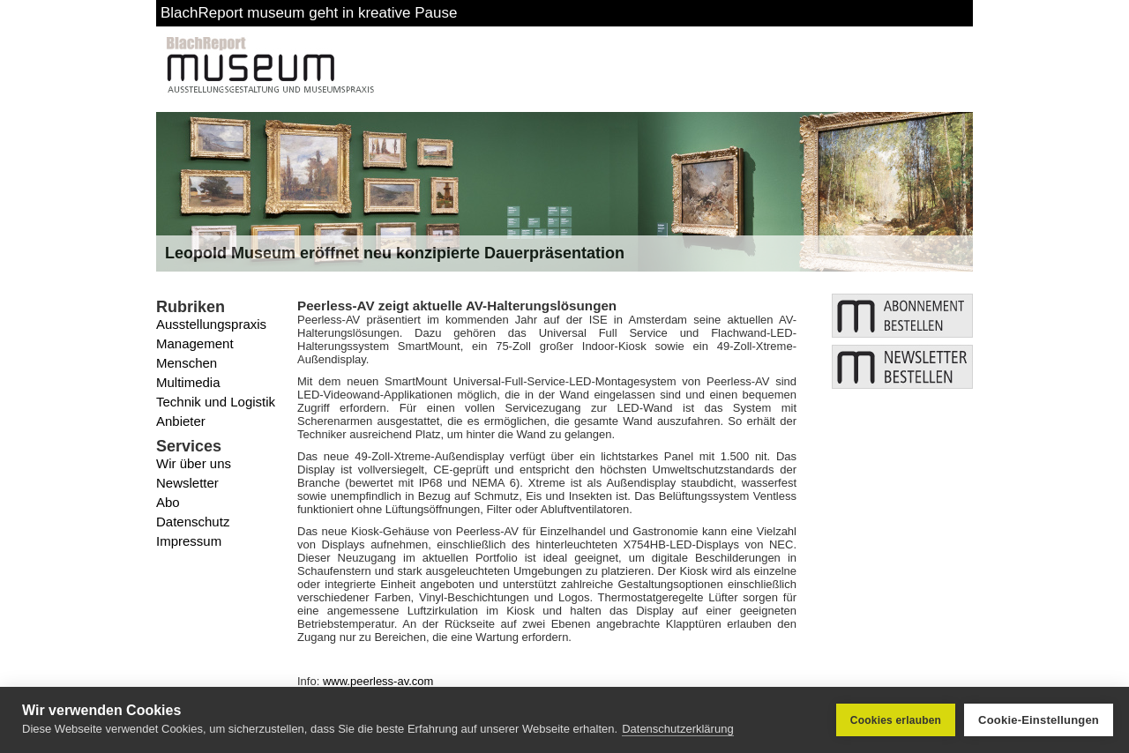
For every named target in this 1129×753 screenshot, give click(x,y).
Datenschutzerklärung (677, 728)
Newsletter (187, 482)
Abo (168, 502)
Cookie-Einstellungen (1038, 720)
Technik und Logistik (215, 401)
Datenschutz (192, 521)
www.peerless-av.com (378, 681)
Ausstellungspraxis (211, 324)
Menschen (186, 362)
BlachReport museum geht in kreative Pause (309, 12)
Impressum (188, 540)
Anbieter (181, 421)
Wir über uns (193, 463)
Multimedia (188, 382)
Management (195, 343)
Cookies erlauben (895, 720)
